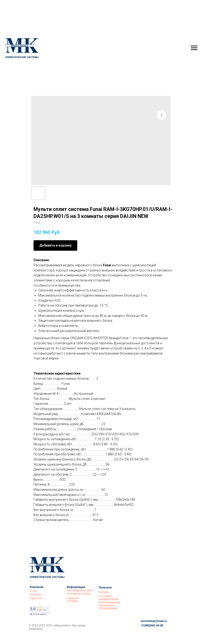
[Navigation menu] (194, 48)
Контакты (36, 594)
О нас (33, 590)
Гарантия (36, 598)
